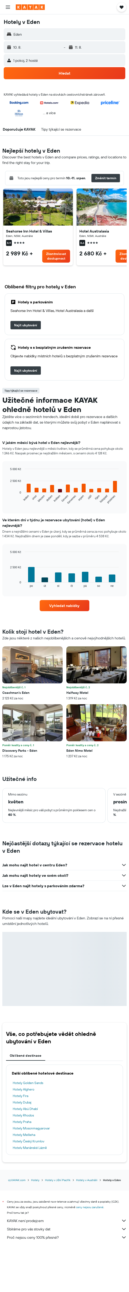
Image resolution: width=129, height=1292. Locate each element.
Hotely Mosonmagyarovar (31, 1128)
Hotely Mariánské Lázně (30, 1148)
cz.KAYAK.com (17, 1180)
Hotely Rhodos (23, 1115)
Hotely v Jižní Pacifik (58, 1180)
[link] (56, 256)
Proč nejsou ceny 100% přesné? (67, 1237)
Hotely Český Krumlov (28, 1141)
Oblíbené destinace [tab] (26, 1055)
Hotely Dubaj (22, 1102)
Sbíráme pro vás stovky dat (67, 1229)
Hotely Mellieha (24, 1135)
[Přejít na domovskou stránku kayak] (30, 7)
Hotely (35, 1180)
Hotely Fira (20, 1096)
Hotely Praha (22, 1122)
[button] (8, 7)
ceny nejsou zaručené (89, 1207)
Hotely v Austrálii (86, 1180)
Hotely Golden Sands (28, 1083)
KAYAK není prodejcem (67, 1220)
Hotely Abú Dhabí (25, 1109)
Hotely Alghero (23, 1089)
